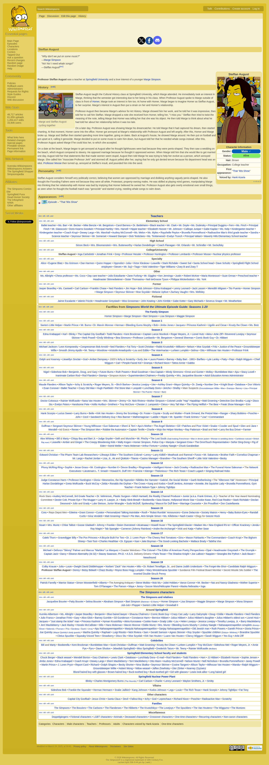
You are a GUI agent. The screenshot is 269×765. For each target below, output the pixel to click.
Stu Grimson (71, 263)
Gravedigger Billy (67, 537)
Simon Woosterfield (86, 582)
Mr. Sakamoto (211, 454)
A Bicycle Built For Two (112, 537)
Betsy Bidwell (89, 570)
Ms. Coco (80, 275)
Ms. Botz (254, 325)
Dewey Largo (87, 232)
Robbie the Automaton (115, 429)
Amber (66, 442)
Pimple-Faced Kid (131, 363)
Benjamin (74, 372)
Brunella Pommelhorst (193, 232)
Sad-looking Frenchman (178, 438)
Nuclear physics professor (227, 254)
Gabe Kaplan (211, 229)
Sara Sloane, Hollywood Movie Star (175, 499)
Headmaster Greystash (107, 301)
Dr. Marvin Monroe (103, 325)
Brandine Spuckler (249, 632)
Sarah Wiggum (213, 635)
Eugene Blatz (55, 263)
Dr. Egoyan (126, 541)
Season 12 (157, 463)
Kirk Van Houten (105, 413)
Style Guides (14, 94)
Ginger (78, 442)
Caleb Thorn (49, 537)
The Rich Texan (177, 471)
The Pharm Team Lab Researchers (79, 454)
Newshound (149, 557)
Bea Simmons (123, 337)
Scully (166, 413)
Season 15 (157, 508)
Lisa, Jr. (107, 458)
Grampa (148, 363)
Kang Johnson (140, 690)
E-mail (160, 657)
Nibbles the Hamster (147, 480)
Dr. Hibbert (222, 337)
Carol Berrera (123, 225)
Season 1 (157, 320)
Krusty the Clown (238, 325)
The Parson (120, 586)
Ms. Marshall (103, 232)
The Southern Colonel (130, 454)
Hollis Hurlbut (98, 404)
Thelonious (161, 471)
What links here (15, 137)
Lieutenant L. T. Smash (95, 471)
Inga (203, 586)
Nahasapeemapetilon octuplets (235, 625)
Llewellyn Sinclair (71, 359)
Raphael (106, 632)
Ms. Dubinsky (198, 225)
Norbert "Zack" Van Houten (120, 566)
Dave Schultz (223, 263)
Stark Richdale (170, 263)
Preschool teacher (247, 275)
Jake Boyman (148, 541)
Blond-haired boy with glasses (89, 672)
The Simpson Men (91, 429)
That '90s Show (241, 171)
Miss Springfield (145, 648)
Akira (209, 334)
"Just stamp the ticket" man (64, 621)
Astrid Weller (115, 445)
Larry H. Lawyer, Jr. (108, 499)
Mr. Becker (75, 225)
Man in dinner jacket (200, 438)
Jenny (139, 586)
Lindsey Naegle (168, 445)
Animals (118, 716)
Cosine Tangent (180, 664)
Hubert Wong (126, 668)
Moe (223, 388)
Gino (181, 537)
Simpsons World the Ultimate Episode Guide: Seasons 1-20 (166, 307)
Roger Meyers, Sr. (104, 384)
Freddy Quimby (166, 375)
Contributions (222, 8)
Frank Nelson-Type (145, 487)
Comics (11, 52)
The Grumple (247, 550)
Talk (209, 8)
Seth (117, 438)
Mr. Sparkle (176, 417)
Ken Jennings (165, 275)
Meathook (173, 454)
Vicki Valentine (150, 266)
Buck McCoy (92, 483)
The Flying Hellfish (196, 404)
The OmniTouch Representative (212, 442)
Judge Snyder (105, 438)
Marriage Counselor (190, 503)
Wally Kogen (124, 442)
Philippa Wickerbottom (183, 279)
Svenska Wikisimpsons (19, 166)
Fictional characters (80, 716)
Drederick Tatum (165, 648)
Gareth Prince (235, 628)
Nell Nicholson (210, 661)
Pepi (231, 359)
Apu (237, 372)
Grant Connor (86, 512)
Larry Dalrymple (198, 614)
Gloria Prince (252, 628)
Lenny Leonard (182, 288)
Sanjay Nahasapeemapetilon (174, 628)
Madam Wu (200, 525)
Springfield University (97, 79)
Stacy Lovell (247, 372)
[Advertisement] (19, 276)
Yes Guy (227, 635)
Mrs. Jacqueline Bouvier (189, 375)
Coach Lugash (196, 471)
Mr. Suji (128, 266)
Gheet (42, 629)
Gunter (200, 372)
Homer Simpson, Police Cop (148, 442)
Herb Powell (88, 337)
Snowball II (172, 605)
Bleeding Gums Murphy (138, 325)
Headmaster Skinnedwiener (108, 279)
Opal (208, 550)
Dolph (42, 359)
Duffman (46, 426)
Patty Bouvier (76, 601)
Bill (58, 438)
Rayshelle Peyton (170, 232)
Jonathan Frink (104, 254)
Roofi (144, 512)
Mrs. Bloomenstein (101, 245)
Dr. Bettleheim (140, 225)
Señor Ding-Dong (240, 442)
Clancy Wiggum (194, 635)
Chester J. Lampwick (147, 404)
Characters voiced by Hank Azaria (140, 724)
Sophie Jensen (249, 657)
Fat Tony (131, 346)
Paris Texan (159, 553)
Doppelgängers (60, 716)
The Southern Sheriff (183, 458)
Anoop (256, 625)
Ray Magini (96, 528)
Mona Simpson (245, 601)
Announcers (173, 512)
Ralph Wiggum (244, 359)
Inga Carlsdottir (86, 254)
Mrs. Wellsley (197, 292)
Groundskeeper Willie (209, 388)
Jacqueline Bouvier (57, 601)
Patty (224, 359)
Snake (213, 426)
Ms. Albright (46, 275)
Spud (235, 426)
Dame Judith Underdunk (189, 566)
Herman (119, 325)
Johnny (101, 525)
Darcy (63, 553)
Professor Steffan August (55, 570)
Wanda (236, 664)
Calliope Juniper (192, 229)
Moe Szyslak (143, 292)
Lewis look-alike (198, 672)
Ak (113, 458)
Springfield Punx (16, 194)
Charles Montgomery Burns (109, 681)
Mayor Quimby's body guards (67, 632)
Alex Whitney (47, 438)
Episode (52, 202)
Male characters (75, 724)
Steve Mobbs (143, 582)
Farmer (247, 429)
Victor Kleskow (141, 263)
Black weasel (64, 657)
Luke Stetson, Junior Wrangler (108, 503)
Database (240, 384)
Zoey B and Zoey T (187, 266)
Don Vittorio (254, 384)
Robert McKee (191, 275)
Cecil (85, 417)
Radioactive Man (200, 467)
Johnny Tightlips (166, 487)
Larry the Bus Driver (230, 429)
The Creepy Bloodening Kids (100, 442)
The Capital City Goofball (91, 334)
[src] (61, 66)
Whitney (233, 632)
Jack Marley (67, 625)
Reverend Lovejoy (234, 334)
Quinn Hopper (103, 263)
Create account (241, 8)
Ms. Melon (139, 232)
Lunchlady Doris (152, 388)
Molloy (209, 372)
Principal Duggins (217, 225)
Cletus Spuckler (65, 635)
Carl (118, 363)
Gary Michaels (195, 301)
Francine (137, 471)
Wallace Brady (198, 541)
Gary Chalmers (100, 657)
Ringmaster (145, 467)
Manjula (170, 442)
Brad (205, 429)
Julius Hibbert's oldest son (230, 617)
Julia (128, 263)
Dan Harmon (87, 263)
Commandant (216, 417)
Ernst (188, 372)
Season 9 (157, 421)
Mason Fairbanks (195, 537)
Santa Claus (114, 698)
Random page (14, 63)
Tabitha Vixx (214, 541)
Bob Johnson (145, 288)
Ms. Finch (241, 225)
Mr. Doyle (184, 225)
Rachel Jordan (93, 458)
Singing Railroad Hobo (218, 471)
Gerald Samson (158, 632)
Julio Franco (47, 617)
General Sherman (184, 337)
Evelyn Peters (62, 404)
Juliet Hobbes (170, 582)
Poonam (60, 629)
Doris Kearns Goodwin (81, 229)
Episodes (12, 43)
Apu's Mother (145, 426)
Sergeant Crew (185, 442)
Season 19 (157, 562)
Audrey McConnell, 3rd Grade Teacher (74, 496)
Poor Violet (202, 426)
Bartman (145, 601)
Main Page (13, 41)
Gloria (96, 480)
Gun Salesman (111, 426)
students (181, 653)
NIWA (10, 202)
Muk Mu (156, 582)
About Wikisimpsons (98, 746)
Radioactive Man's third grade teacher (227, 232)
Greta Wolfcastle (74, 483)
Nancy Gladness (229, 582)
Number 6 (113, 467)
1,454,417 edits (15, 120)
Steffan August (66, 254)
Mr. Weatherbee (233, 301)
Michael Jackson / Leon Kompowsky (58, 346)
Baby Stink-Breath (130, 499)
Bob (156, 325)
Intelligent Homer (162, 467)
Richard (95, 664)
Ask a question (15, 57)
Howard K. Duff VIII (120, 471)
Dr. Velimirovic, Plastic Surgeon (113, 496)
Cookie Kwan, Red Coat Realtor (214, 499)
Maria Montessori (210, 275)
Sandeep (75, 629)
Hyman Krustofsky (112, 621)
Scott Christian (146, 346)
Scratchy (130, 359)
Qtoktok (124, 458)
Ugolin (211, 325)
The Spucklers (183, 707)
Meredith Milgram (217, 288)
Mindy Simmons (174, 372)
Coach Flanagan (166, 245)
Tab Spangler (112, 528)
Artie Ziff (218, 334)
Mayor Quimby (182, 384)
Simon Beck (82, 245)
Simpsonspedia (15, 174)
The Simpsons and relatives (157, 597)
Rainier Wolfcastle (70, 400)
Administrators (15, 88)
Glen (243, 426)
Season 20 (157, 578)
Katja (190, 528)
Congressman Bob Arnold (94, 346)
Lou (135, 350)
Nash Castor (186, 516)
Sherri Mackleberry (117, 661)
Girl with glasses (179, 672)
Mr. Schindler (199, 245)
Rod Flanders (89, 375)
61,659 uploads (15, 117)
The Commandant (216, 537)
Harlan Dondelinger (144, 245)
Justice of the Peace (230, 346)
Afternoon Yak (226, 480)
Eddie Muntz (149, 625)
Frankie (111, 525)
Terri (133, 426)
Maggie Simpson (186, 316)
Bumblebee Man (224, 372)
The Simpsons (61, 707)
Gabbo (191, 363)
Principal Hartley (104, 229)
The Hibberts (131, 707)
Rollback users (15, 86)
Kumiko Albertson (48, 614)
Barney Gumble (103, 617)
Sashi (83, 629)
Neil (215, 429)
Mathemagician (141, 417)
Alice (43, 263)
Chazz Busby (106, 570)
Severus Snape (214, 301)
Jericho (167, 388)
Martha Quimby (91, 632)
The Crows (139, 483)
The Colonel (148, 550)
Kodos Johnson (158, 690)
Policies (11, 83)
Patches (186, 426)
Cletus (164, 404)
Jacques (180, 325)
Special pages (14, 143)
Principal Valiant (193, 236)
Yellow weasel (142, 668)
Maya (131, 586)
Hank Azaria (238, 177)
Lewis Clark (117, 657)
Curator (100, 512)
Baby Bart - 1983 (186, 359)
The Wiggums (221, 707)
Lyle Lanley (213, 359)
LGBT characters (103, 716)
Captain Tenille (137, 429)
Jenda (255, 525)
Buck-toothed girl (159, 672)
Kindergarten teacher (243, 229)
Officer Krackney (241, 525)
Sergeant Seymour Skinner (67, 426)
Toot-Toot (92, 541)
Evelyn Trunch (174, 236)
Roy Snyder (193, 632)
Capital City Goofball (79, 698)
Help (9, 68)
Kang (150, 483)
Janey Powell (253, 661)
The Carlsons (95, 707)
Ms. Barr (62, 225)
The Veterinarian (160, 350)
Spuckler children (211, 632)
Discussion (53, 16)
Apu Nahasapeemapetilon (109, 628)
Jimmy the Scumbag (127, 413)
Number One (211, 384)
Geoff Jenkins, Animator (180, 483)
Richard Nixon (162, 363)
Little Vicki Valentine (207, 458)
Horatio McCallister (86, 625)
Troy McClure (127, 404)
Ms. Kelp (224, 229)
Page (42, 16)
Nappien (210, 553)
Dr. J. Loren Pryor (135, 537)
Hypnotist (119, 263)
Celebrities (157, 640)
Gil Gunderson (121, 617)
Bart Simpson (150, 316)
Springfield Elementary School (144, 653)
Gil (178, 426)
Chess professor (64, 275)
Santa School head (203, 263)
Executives (75, 471)
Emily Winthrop (105, 337)
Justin (178, 275)
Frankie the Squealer (80, 690)
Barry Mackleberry (250, 621)
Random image (15, 65)
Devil (125, 698)
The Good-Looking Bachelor (173, 541)
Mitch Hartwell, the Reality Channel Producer (156, 496)
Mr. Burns (86, 325)
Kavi (137, 541)
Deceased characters (136, 716)
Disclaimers (115, 746)
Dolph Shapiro (108, 664)
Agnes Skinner (177, 632)
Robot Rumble (158, 512)
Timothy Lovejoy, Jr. (228, 621)
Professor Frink (240, 350)
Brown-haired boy (117, 672)
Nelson (191, 346)
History (82, 16)
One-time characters (186, 716)
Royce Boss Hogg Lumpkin (129, 570)
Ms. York (201, 279)
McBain (212, 648)
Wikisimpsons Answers (19, 168)
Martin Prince (71, 325)
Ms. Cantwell (65, 288)
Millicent (180, 346)
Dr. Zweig (197, 384)
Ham (203, 657)
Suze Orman (229, 275)
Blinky (72, 334)
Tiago (137, 266)
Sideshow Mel (221, 644)
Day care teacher (96, 275)
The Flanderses (113, 707)
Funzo (198, 454)
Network (253, 467)
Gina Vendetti (95, 516)
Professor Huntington (155, 254)
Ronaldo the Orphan (120, 483)
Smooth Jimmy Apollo (70, 350)
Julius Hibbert (178, 617)
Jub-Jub (125, 605)
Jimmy (122, 400)
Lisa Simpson (167, 316)
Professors (105, 724)
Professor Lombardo (179, 254)
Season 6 (157, 380)
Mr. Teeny (89, 350)
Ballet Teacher (68, 388)
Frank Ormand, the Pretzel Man (201, 413)
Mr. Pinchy (142, 438)
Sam (145, 632)
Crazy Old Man (87, 388)
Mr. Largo (78, 458)
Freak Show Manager (232, 404)
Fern (231, 225)
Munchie (130, 438)
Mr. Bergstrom (106, 225)
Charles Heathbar (108, 541)
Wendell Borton (82, 657)
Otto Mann (155, 661)
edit (53, 86)
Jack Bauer (248, 553)
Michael (47, 550)
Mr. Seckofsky (215, 245)
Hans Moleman (132, 445)
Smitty (210, 681)
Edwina (73, 512)
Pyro (91, 648)
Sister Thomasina (134, 279)
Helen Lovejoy (188, 621)
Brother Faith (228, 454)
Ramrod (188, 454)
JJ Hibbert (213, 657)
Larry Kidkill (159, 454)
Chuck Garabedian (189, 445)
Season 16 (157, 520)
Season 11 (157, 450)
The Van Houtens (202, 707)
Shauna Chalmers (139, 614)
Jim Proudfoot (211, 503)
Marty (66, 438)
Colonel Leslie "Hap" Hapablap (183, 400)
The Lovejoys (166, 707)
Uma (90, 629)
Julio (75, 503)
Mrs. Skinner (110, 400)
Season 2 (157, 329)
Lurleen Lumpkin (180, 350)
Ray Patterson (192, 429)
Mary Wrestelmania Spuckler (161, 570)
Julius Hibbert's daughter (201, 617)
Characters (13, 46)
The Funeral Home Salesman (226, 467)
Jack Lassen (199, 288)
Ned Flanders (116, 288)
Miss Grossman (130, 301)
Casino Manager (149, 458)
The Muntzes (238, 707)
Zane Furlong (134, 275)
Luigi (248, 400)
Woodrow (102, 350)
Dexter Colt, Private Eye (67, 499)
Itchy (120, 359)
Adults (116, 724)
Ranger (224, 413)
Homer (95, 101)
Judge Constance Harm (53, 480)
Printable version (16, 145)
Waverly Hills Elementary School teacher (225, 236)
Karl (65, 334)
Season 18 (157, 546)
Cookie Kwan (150, 621)
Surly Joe (142, 359)
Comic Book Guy (205, 337)
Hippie (164, 417)
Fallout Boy (136, 698)
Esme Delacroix (190, 512)
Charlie (150, 429)
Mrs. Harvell (121, 229)
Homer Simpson (251, 288)
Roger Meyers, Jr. (180, 334)
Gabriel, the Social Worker (174, 480)
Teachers (157, 216)
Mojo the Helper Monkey (170, 429)
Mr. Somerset (99, 236)
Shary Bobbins (238, 413)
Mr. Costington (98, 467)
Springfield (161, 609)
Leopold (137, 388)
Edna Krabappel (162, 288)
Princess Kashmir (196, 325)
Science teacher (60, 236)
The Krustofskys (148, 707)
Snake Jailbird (122, 690)
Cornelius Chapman (247, 454)
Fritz (215, 346)
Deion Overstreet (126, 525)
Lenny (147, 454)
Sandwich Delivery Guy (102, 417)
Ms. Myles (153, 232)
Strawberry (108, 635)
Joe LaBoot (197, 553)
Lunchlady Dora (146, 657)
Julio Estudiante (116, 275)
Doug (83, 372)
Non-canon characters (236, 716)
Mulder (178, 413)
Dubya (225, 632)
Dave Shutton (103, 648)
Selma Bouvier (93, 601)
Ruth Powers (123, 372)
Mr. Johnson (175, 229)
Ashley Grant (165, 384)
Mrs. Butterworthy (122, 245)
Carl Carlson (81, 288)
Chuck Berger (47, 657)
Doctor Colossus (49, 400)
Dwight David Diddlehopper (88, 566)
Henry (223, 512)
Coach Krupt (71, 232)
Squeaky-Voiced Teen (88, 635)
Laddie (154, 417)
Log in (256, 8)
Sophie (68, 467)
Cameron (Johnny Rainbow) (136, 528)
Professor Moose (52, 163)
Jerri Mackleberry (50, 625)
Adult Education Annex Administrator (224, 375)
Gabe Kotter (179, 301)
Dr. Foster (145, 413)
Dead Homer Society (18, 197)
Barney (170, 359)
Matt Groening (210, 400)
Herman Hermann (102, 690)
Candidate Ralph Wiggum (242, 566)
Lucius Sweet (65, 413)
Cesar (223, 325)
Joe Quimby (46, 632)
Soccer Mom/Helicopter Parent (161, 586)
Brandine (165, 458)
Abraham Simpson (113, 601)
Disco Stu (121, 635)
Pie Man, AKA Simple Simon (146, 516)
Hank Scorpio (48, 413)
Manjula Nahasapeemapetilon (141, 628)
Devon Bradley (129, 467)
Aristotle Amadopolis (120, 350)
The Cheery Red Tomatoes (161, 537)
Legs (171, 690)
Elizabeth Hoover (157, 229)
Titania (134, 458)
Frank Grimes (191, 417)
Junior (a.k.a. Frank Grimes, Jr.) (200, 496)
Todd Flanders (114, 334)
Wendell (52, 429)
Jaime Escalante (66, 301)
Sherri (124, 426)
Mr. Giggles (150, 275)
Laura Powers (157, 359)
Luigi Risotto (119, 632)
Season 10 (157, 434)
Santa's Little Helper (51, 325)
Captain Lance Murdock (155, 334)
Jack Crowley (181, 467)
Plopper (136, 605)
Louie (69, 566)
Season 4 (157, 355)
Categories (44, 724)
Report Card (81, 664)
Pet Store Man (123, 388)
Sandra (254, 232)
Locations (12, 49)
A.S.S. (130, 553)
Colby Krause (49, 566)
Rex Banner (124, 417)
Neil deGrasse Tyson (157, 279)
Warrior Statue (66, 582)
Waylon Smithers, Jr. (194, 681)
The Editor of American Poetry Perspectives (180, 550)
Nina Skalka (142, 664)
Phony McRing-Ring (52, 467)
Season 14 (157, 491)
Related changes (16, 140)
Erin (248, 404)
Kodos (162, 483)
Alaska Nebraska (189, 586)
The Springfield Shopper (20, 171)
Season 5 (157, 367)
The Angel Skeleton (164, 426)
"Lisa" (204, 417)
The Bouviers (79, 707)
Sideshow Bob (59, 372)
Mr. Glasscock (59, 229)
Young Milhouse (92, 426)
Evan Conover (51, 388)
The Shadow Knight (178, 553)
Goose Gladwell (86, 525)
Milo (139, 566)
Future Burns (107, 372)
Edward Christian (49, 454)
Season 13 (157, 475)
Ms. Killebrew (170, 516)
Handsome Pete (80, 404)
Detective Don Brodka (231, 400)
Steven (118, 266)
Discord (11, 97)
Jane (253, 426)
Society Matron (209, 512)
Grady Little (166, 621)
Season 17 (157, 533)
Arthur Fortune (150, 445)
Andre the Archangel (164, 528)
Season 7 (157, 396)
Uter (153, 384)
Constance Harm (141, 617)
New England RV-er (219, 525)
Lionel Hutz (198, 334)
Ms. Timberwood (156, 236)
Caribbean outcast (243, 438)
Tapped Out (13, 54)
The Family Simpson (157, 311)
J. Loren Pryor (65, 664)
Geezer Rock (213, 516)
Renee (75, 429)
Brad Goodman (140, 372)
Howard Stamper (118, 236)
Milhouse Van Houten (218, 350)
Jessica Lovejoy (140, 384)
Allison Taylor (66, 384)
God (85, 359)
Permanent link (15, 148)
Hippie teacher (138, 229)
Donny (76, 570)
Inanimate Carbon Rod (68, 375)
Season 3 (157, 342)
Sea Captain (157, 372)
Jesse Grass (81, 467)
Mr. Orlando (183, 245)
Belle (91, 413)
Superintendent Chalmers (142, 375)
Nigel (46, 372)
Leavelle (155, 263)
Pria (67, 629)
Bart (163, 392)
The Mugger (89, 499)
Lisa (246, 388)
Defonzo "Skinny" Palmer (67, 550)
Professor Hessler (131, 254)
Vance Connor (187, 582)
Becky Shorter (126, 664)
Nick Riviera (134, 632)
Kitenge (149, 471)
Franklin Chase (98, 288)
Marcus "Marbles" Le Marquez (102, 550)
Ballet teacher (48, 225)
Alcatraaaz (143, 525)
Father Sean (202, 528)
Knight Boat (226, 384)
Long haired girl (217, 672)
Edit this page (68, 16)
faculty (167, 653)
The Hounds (130, 681)
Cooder (223, 426)
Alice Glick (87, 617)
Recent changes (16, 60)
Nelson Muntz (192, 661)
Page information (16, 151)
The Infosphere (15, 200)
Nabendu (50, 629)
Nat (213, 582)
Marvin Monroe (132, 625)
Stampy (103, 375)
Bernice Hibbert (160, 617)
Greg (117, 254)
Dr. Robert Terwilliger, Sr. (156, 566)
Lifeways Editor (108, 454)
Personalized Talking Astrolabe (122, 512)
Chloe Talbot (68, 525)
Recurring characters (210, 716)
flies (203, 359)
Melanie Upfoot (160, 292)
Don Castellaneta (230, 503)
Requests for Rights (18, 91)
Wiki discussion (15, 99)
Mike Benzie (89, 225)
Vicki (179, 528)
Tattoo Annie (178, 363)
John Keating (148, 301)
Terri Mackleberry (138, 661)
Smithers (112, 404)
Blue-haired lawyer (117, 614)
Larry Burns (80, 413)
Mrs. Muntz (54, 525)
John (78, 417)
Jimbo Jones (167, 325)
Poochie (252, 413)
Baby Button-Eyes (238, 512)
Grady (86, 503)
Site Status (129, 746)
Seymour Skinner (80, 236)
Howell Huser (158, 525)
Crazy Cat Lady (179, 614)
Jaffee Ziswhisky (161, 668)
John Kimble (164, 301)
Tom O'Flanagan (103, 586)
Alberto (103, 582)
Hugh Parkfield (105, 388)
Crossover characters (161, 716)
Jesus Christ (98, 698)
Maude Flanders (47, 384)
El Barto (154, 601)
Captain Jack (51, 553)
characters (156, 592)
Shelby (176, 388)
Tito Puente (235, 288)
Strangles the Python (228, 553)
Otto (202, 350)
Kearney (55, 359)
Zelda (104, 483)
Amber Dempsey (99, 359)
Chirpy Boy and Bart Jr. (83, 438)
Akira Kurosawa (132, 621)
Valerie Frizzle (85, 301)
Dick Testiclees (137, 236)
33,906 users (14, 122)
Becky (223, 458)
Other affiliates (15, 205)
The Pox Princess (88, 537)
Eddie (146, 350)
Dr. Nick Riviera (136, 400)
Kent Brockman (132, 334)
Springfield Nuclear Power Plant (157, 676)
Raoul (125, 516)
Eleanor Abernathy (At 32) (82, 553)
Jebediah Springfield (124, 648)
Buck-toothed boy (138, 672)
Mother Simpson (156, 400)
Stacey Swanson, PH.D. (111, 553)
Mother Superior (248, 582)
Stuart (42, 525)
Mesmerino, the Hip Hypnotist (118, 480)
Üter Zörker (178, 668)
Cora (43, 512)
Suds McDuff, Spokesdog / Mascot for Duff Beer (152, 503)
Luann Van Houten (174, 635)
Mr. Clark (172, 225)
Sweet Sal (185, 263)
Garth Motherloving (201, 480)
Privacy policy (80, 746)
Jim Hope (130, 288)
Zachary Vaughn (179, 292)
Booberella (148, 499)
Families (157, 703)
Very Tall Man (177, 404)
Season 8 (157, 409)
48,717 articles (15, 114)
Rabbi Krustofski (165, 346)
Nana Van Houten (91, 400)
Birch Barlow (123, 384)
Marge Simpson (52, 60)
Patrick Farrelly (48, 582)
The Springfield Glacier (179, 525)
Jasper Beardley (47, 288)
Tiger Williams (167, 266)
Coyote (157, 413)
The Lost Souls (158, 438)
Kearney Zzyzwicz (196, 668)
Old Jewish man (200, 628)
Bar (199, 359)
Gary (94, 372)
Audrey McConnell (122, 232)
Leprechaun (165, 698)
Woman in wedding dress (222, 438)
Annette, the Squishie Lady (209, 483)
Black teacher (157, 225)
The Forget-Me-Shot (215, 566)
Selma (194, 350)
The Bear (214, 404)
